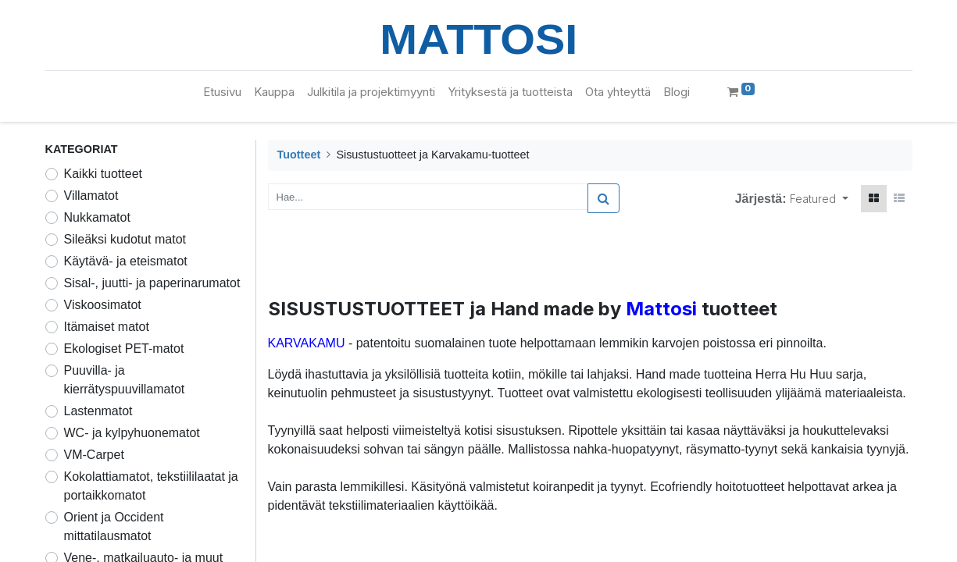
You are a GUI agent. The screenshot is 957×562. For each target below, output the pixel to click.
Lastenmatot (98, 411)
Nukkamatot (97, 217)
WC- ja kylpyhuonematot (132, 432)
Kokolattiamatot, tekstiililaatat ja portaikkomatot (151, 486)
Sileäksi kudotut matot (125, 239)
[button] (819, 198)
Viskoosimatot (102, 304)
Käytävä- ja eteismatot (125, 261)
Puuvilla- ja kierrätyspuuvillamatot (124, 380)
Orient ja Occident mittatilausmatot (114, 526)
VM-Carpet (94, 454)
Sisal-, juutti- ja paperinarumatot (152, 283)
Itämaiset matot (106, 326)
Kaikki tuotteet (103, 173)
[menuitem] (222, 92)
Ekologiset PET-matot (124, 348)
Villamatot (91, 195)
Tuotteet (299, 154)
